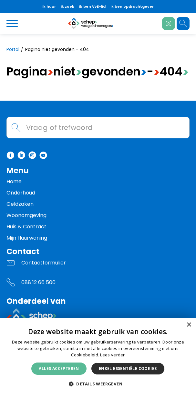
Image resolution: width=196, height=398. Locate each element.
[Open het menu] (12, 23)
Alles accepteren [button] (59, 368)
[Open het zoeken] (183, 23)
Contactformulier (43, 262)
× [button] (188, 325)
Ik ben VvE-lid (92, 6)
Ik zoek (67, 6)
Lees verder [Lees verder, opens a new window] (112, 355)
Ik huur (49, 6)
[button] (98, 384)
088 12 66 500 (38, 282)
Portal (12, 49)
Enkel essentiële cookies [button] (128, 368)
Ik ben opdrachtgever (132, 6)
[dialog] (98, 358)
